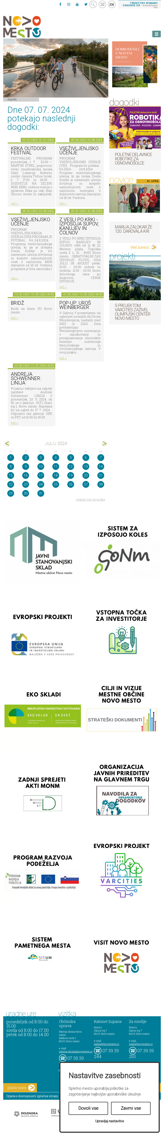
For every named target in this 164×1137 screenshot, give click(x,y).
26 (71, 484)
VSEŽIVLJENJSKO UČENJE (78, 151)
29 (11, 493)
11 (56, 466)
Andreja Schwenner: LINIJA (26, 378)
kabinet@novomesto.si (106, 1044)
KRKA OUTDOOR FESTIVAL (28, 151)
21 (101, 475)
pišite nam (21, 1087)
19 (71, 475)
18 (56, 475)
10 (41, 466)
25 (56, 484)
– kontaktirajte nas (140, 5)
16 (26, 475)
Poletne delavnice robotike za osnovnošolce (133, 159)
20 (86, 475)
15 (11, 475)
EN (112, 4)
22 (11, 484)
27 (86, 484)
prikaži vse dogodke (90, 499)
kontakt (102, 4)
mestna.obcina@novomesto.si (75, 1051)
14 (101, 466)
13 (86, 466)
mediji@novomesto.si (141, 1044)
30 (26, 493)
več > (14, 203)
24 (41, 484)
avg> (104, 443)
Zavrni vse (131, 1108)
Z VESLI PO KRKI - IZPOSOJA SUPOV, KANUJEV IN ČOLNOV (78, 226)
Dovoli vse (88, 1108)
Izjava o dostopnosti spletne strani (32, 1096)
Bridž (17, 303)
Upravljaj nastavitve (109, 1121)
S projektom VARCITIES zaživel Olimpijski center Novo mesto (132, 312)
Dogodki (12, 99)
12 (71, 466)
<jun (7, 443)
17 (41, 475)
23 (26, 484)
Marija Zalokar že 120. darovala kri (133, 229)
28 (101, 484)
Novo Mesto (32, 26)
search (93, 4)
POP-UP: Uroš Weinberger (75, 305)
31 (41, 493)
